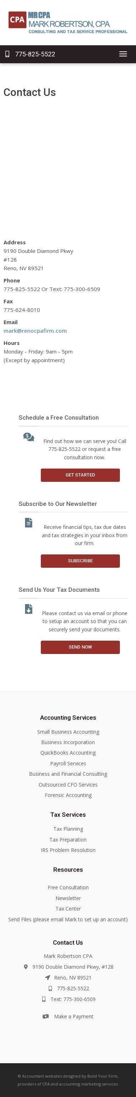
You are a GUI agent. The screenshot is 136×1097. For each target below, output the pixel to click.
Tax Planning (68, 828)
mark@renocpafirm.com (35, 330)
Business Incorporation (68, 742)
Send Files (19, 919)
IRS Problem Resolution (68, 850)
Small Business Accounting (68, 731)
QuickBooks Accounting (68, 752)
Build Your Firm (102, 1076)
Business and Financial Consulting (68, 773)
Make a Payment (73, 1016)
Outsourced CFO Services (68, 784)
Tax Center (68, 908)
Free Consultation (68, 887)
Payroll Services (68, 763)
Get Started (80, 475)
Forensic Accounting (68, 795)
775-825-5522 (30, 54)
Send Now (80, 647)
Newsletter (68, 898)
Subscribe (80, 560)
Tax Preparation (68, 839)
